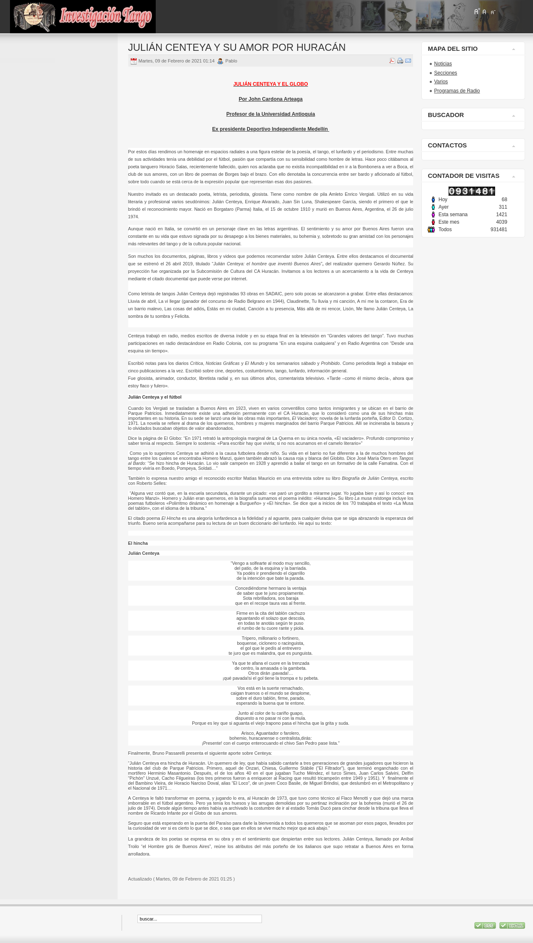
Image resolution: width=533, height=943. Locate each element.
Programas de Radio (457, 91)
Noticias (443, 64)
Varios (441, 82)
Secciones (445, 73)
